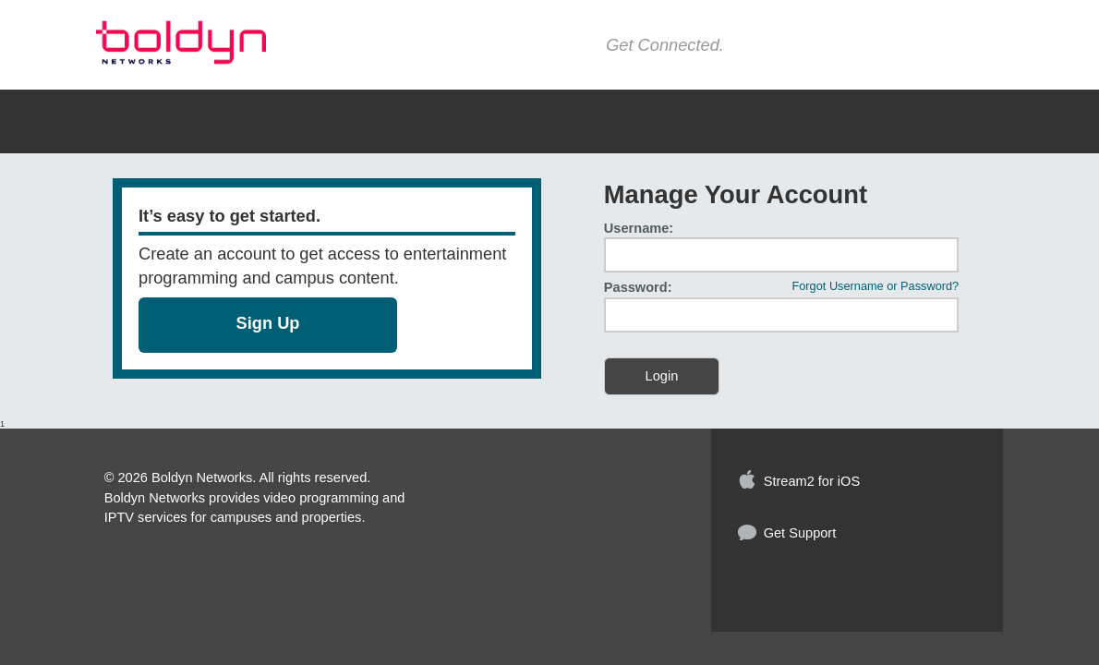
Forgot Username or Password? (875, 287)
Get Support (800, 533)
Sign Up (268, 322)
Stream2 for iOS (812, 481)
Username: (638, 229)
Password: (638, 288)
